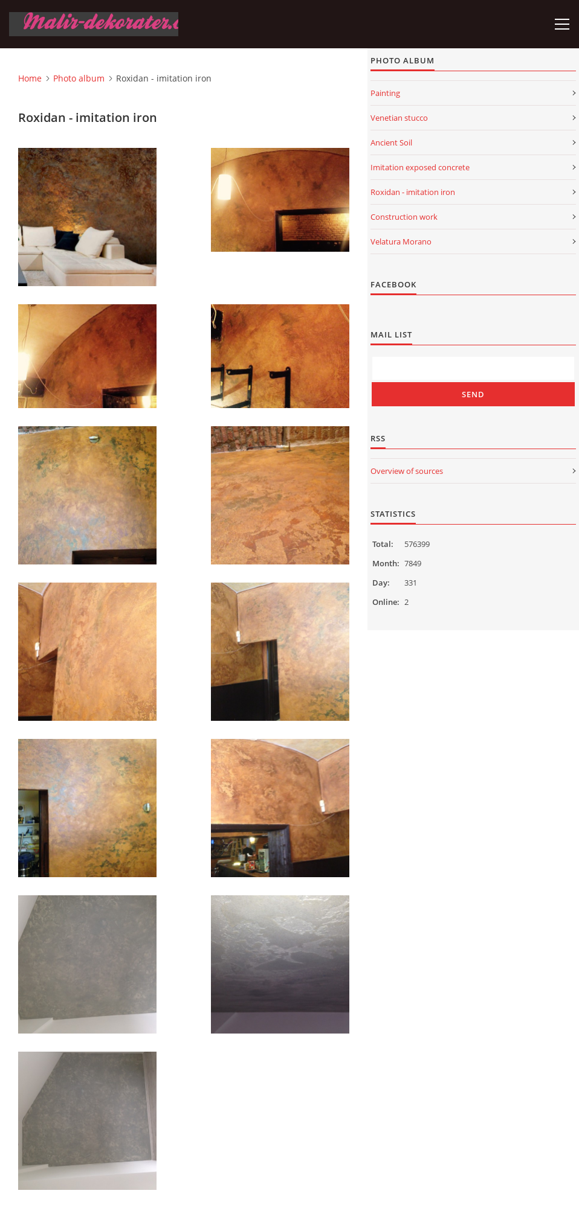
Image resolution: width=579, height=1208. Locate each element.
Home (30, 78)
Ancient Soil (391, 142)
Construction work (404, 216)
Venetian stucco (399, 117)
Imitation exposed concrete (420, 167)
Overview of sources (406, 470)
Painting (385, 93)
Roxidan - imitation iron (412, 192)
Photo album (79, 78)
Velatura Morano (401, 241)
